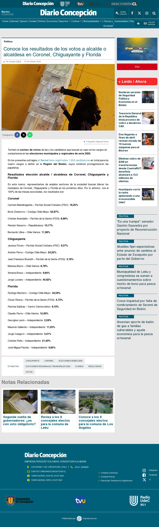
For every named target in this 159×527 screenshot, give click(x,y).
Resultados (94, 366)
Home (5, 21)
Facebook (150, 475)
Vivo (137, 66)
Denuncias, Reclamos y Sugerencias (116, 480)
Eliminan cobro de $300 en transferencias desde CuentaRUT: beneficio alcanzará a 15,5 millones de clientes (130, 170)
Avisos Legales (121, 13)
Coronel (49, 360)
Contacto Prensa (108, 476)
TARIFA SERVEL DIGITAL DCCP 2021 (47, 475)
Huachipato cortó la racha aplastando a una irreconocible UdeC (129, 196)
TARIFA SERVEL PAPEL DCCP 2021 (46, 480)
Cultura (75, 21)
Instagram (150, 470)
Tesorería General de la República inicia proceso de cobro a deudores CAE (130, 119)
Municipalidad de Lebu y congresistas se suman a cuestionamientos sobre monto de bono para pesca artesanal (136, 279)
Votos (29, 372)
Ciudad (32, 21)
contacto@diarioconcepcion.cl (48, 471)
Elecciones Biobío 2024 (70, 360)
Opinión (23, 21)
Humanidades (121, 21)
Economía (52, 21)
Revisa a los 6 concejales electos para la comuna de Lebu (55, 422)
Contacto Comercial (109, 473)
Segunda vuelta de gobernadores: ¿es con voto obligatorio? (19, 420)
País (132, 21)
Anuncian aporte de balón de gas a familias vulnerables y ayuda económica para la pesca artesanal (135, 330)
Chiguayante (32, 360)
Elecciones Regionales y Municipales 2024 (48, 366)
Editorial (14, 21)
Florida (79, 366)
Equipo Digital (15, 61)
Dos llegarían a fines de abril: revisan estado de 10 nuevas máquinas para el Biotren (130, 142)
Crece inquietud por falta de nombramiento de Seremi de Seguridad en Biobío (137, 304)
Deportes (63, 21)
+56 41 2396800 (82, 467)
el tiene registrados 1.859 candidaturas (64, 160)
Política (41, 21)
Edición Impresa (149, 23)
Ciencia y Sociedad (108, 23)
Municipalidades (91, 21)
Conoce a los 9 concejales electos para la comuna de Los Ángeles (96, 422)
